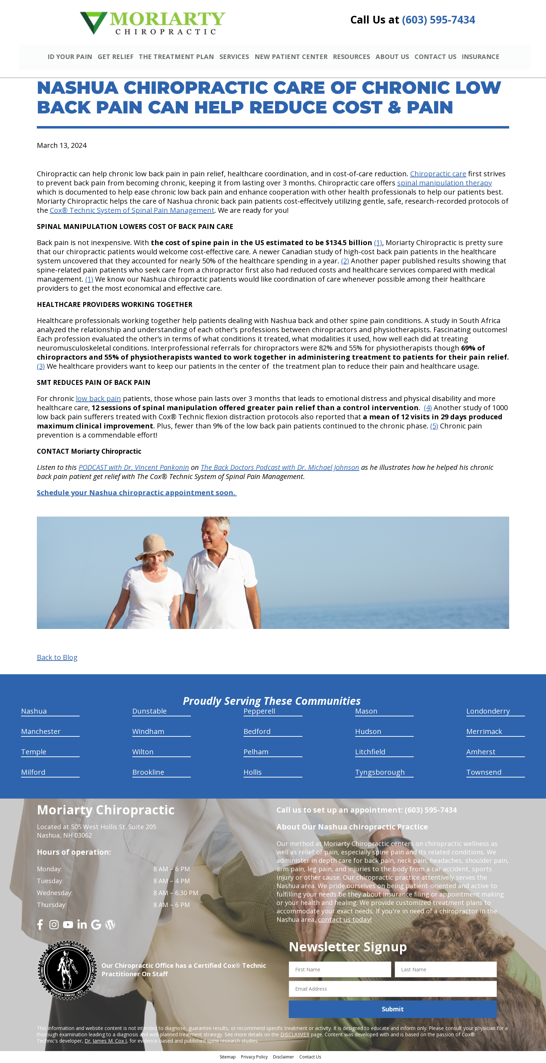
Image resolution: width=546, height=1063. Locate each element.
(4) (428, 408)
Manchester (41, 732)
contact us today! (344, 920)
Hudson (368, 732)
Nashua (34, 711)
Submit (393, 1010)
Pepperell (259, 711)
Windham (148, 732)
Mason (366, 711)
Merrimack (484, 732)
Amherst (480, 752)
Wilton (143, 752)
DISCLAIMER (294, 1035)
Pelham (256, 752)
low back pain (98, 399)
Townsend (483, 772)
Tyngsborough (380, 772)
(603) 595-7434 (438, 19)
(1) (378, 243)
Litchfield (370, 752)
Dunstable (149, 711)
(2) (345, 262)
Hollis (253, 772)
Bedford (257, 732)
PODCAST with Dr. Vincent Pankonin (134, 468)
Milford (33, 772)
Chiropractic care (438, 174)
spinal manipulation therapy (444, 184)
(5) (434, 427)
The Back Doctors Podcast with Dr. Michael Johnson (280, 468)
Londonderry (488, 711)
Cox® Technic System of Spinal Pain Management (132, 211)
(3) (41, 367)
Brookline (148, 772)
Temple (33, 752)
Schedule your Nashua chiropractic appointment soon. (137, 493)
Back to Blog (57, 658)
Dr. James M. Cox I (106, 1041)
